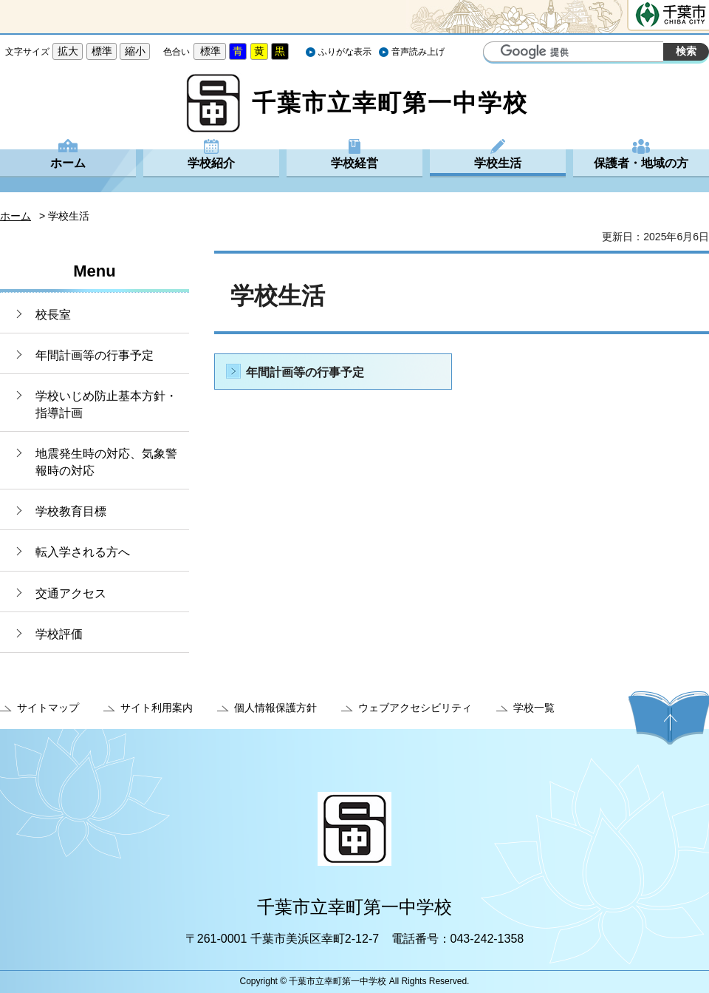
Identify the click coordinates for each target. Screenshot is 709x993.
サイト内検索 (496, 53)
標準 (102, 51)
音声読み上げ (418, 52)
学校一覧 (534, 708)
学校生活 (497, 163)
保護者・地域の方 (641, 163)
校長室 (53, 314)
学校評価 (59, 634)
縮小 (135, 51)
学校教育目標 (70, 511)
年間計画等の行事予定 (94, 355)
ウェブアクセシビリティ (415, 708)
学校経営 (354, 163)
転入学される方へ (82, 552)
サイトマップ (48, 708)
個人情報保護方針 (275, 708)
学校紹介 (211, 163)
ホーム (68, 163)
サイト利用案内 (156, 708)
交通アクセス (70, 593)
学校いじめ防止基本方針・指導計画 (106, 404)
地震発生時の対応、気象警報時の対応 (106, 461)
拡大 (68, 51)
